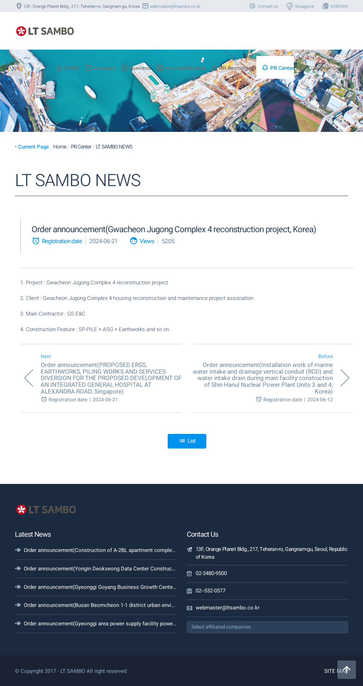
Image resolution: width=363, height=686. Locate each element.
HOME (67, 68)
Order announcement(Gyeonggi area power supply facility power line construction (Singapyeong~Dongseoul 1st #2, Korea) (168, 624)
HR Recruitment (233, 68)
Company (100, 68)
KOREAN (334, 6)
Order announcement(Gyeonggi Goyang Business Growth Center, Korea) (108, 587)
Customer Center (323, 68)
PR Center (278, 68)
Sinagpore (299, 6)
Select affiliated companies (221, 627)
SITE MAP (336, 671)
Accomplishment (180, 68)
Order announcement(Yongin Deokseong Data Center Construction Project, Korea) (121, 569)
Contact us (263, 6)
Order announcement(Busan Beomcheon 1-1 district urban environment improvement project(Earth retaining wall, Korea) (165, 605)
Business (136, 68)
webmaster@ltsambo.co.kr (170, 6)
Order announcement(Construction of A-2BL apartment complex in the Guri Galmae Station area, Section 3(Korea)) (159, 550)
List (187, 441)
